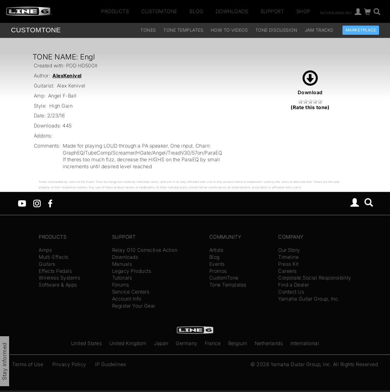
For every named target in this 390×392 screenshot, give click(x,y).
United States (86, 343)
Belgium (237, 343)
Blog (196, 11)
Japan (161, 343)
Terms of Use (27, 364)
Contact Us (291, 292)
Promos (218, 271)
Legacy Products (131, 271)
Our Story (289, 250)
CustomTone (159, 11)
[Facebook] (50, 203)
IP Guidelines (110, 364)
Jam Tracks (319, 30)
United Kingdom (128, 343)
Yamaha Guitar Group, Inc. (308, 299)
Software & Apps (58, 285)
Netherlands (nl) (336, 12)
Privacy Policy (69, 364)
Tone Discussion (276, 30)
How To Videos (229, 30)
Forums (120, 285)
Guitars (47, 264)
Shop (303, 11)
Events (217, 264)
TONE (36, 30)
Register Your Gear (133, 306)
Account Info (126, 299)
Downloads (232, 11)
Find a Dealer (293, 285)
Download (310, 82)
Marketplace (361, 30)
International (304, 343)
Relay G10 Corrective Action (145, 250)
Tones (148, 30)
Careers (287, 271)
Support (272, 11)
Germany (186, 343)
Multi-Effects (54, 257)
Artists (216, 250)
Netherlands (269, 343)
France (213, 343)
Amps (45, 250)
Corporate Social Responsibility (314, 278)
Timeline (288, 257)
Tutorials (122, 278)
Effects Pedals (55, 271)
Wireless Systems (59, 278)
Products (115, 11)
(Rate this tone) (310, 107)
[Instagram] (37, 203)
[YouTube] (22, 203)
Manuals (122, 264)
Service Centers (131, 292)
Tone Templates (183, 30)
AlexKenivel (67, 76)
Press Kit (288, 264)
